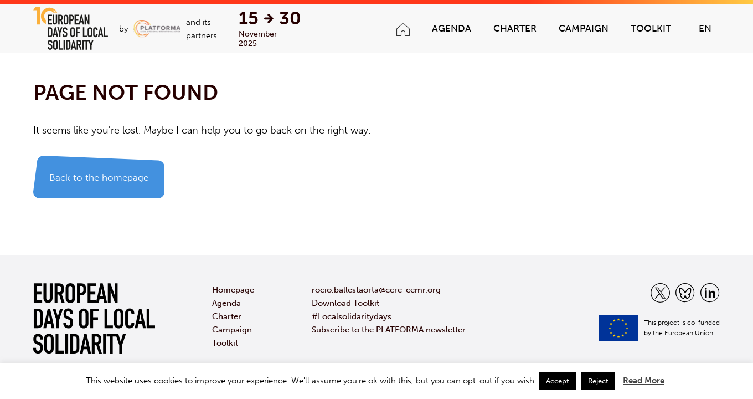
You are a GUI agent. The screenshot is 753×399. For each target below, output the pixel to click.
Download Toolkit (345, 303)
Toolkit (651, 28)
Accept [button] (557, 381)
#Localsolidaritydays (351, 316)
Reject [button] (598, 381)
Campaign (583, 28)
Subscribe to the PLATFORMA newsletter (389, 330)
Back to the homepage (98, 177)
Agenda (451, 28)
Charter (515, 28)
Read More (643, 381)
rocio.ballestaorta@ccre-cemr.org (376, 290)
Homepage (233, 290)
